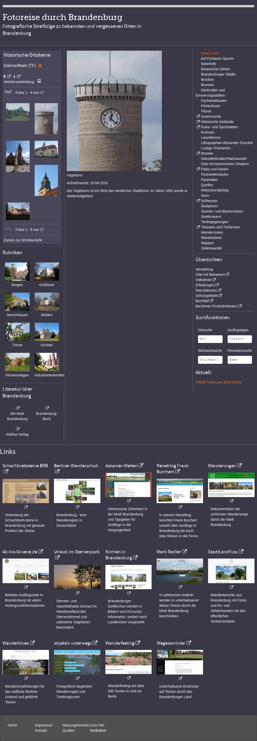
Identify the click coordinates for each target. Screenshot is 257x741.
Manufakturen (206, 290)
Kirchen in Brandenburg (118, 555)
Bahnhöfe (208, 64)
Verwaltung (204, 269)
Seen (205, 195)
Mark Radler (169, 552)
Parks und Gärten (214, 169)
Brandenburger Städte (218, 74)
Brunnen (207, 85)
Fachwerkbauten (214, 101)
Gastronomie (211, 116)
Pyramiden (209, 180)
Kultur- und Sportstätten (219, 127)
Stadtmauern (211, 217)
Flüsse (206, 111)
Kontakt (41, 730)
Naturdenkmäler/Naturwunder (224, 159)
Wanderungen (222, 466)
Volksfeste (204, 280)
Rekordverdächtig (215, 190)
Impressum (43, 725)
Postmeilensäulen (215, 174)
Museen (207, 153)
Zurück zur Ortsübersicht (23, 240)
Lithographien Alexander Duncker (227, 143)
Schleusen (209, 201)
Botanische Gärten (215, 69)
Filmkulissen (210, 106)
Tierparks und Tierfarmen (220, 227)
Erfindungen (205, 285)
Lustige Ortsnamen (216, 148)
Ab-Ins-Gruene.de (20, 552)
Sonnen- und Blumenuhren (222, 211)
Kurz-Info (97, 725)
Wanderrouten (212, 232)
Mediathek (98, 730)
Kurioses (208, 132)
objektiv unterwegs (73, 643)
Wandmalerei (211, 238)
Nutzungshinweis (75, 725)
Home (12, 725)
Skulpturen (209, 206)
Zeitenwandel (211, 248)
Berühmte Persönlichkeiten (216, 306)
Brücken (207, 80)
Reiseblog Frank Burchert (172, 469)
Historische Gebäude (217, 122)
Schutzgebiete (207, 296)
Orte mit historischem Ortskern (225, 164)
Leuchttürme (211, 138)
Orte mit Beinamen (210, 275)
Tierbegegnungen (214, 222)
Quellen (207, 185)
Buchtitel (202, 301)
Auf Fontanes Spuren (217, 58)
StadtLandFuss (223, 552)
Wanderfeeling (120, 643)
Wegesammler (171, 643)
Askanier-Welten (121, 466)
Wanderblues (16, 643)
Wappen (207, 243)
